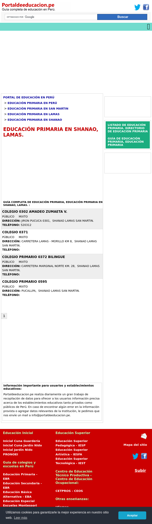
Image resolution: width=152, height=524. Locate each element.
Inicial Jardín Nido (17, 450)
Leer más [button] (20, 517)
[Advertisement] (76, 61)
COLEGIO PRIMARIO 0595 (24, 282)
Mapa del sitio (135, 445)
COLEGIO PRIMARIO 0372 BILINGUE (33, 257)
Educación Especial (19, 501)
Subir (140, 470)
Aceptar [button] (132, 515)
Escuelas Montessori (20, 505)
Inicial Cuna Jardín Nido (22, 445)
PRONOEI (10, 454)
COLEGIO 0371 (15, 232)
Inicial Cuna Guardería (21, 441)
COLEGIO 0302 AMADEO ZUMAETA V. (34, 212)
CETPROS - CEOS (69, 491)
